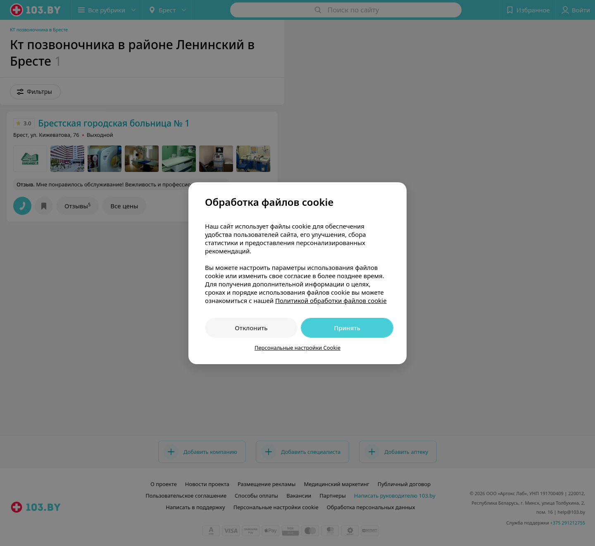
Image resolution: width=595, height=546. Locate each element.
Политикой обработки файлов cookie (331, 300)
